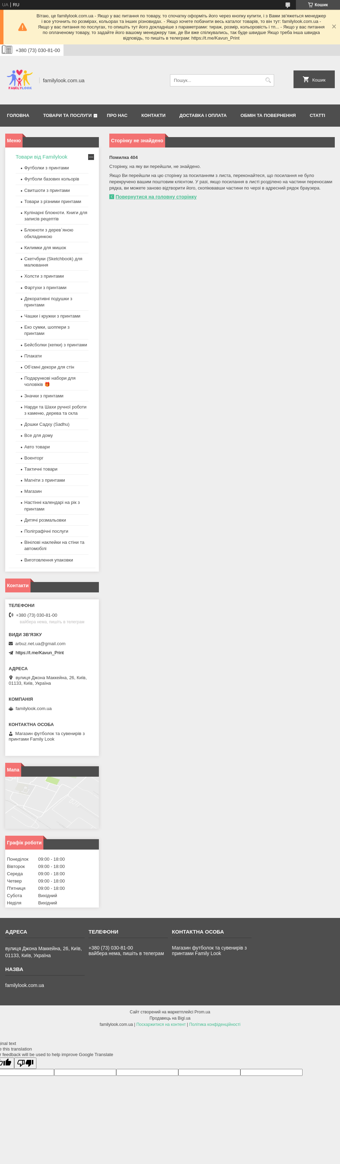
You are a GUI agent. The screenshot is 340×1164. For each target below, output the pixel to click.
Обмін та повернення (268, 115)
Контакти (154, 115)
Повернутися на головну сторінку (156, 197)
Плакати (33, 356)
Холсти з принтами (44, 276)
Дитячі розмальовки (45, 520)
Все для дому (38, 435)
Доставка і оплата (203, 115)
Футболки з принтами (46, 167)
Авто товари (37, 446)
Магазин (33, 491)
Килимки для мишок (45, 247)
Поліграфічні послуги (46, 531)
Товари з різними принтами (52, 201)
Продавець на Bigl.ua (170, 1018)
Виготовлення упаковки (48, 560)
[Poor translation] (25, 1063)
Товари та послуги (67, 115)
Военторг (33, 458)
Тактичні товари (41, 469)
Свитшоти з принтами (47, 190)
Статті (317, 115)
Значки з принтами (43, 395)
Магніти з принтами (44, 480)
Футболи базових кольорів (51, 179)
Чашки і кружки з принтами (52, 316)
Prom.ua (202, 1012)
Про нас (117, 115)
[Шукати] (268, 80)
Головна (18, 115)
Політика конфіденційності (214, 1024)
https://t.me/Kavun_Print (40, 652)
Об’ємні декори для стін (49, 367)
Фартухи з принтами (45, 287)
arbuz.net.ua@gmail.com (40, 643)
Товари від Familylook (41, 157)
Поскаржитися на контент (161, 1024)
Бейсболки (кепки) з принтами (55, 344)
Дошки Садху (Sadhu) (46, 424)
